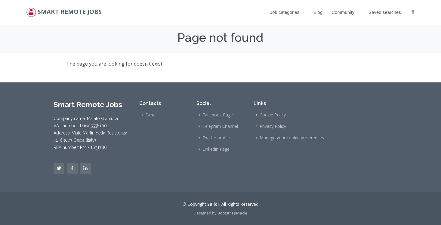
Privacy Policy (273, 126)
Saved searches (385, 12)
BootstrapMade (232, 213)
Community (345, 12)
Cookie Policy (273, 115)
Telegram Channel (220, 126)
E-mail (151, 115)
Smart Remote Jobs (70, 12)
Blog (317, 12)
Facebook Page (217, 115)
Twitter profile (216, 138)
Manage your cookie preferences (292, 138)
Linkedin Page (216, 149)
